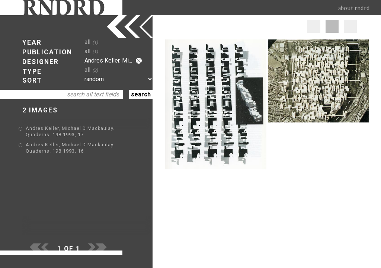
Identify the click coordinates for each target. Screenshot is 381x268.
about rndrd (354, 8)
